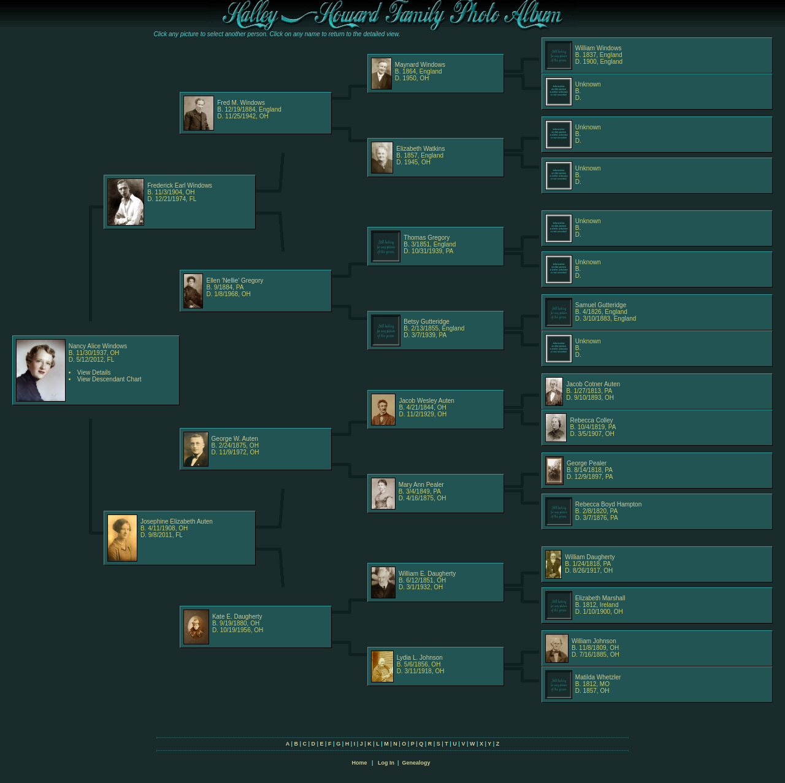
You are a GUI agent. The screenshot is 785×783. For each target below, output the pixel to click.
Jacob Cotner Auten (593, 384)
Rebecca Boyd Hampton (608, 504)
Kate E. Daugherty (237, 616)
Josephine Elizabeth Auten (176, 521)
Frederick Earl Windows (179, 185)
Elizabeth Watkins (420, 148)
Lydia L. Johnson (420, 657)
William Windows (598, 48)
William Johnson (594, 641)
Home (359, 763)
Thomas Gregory (427, 237)
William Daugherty (590, 557)
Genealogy (416, 763)
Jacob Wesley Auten (426, 400)
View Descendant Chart (109, 379)
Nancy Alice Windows (98, 346)
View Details (94, 372)
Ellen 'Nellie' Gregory (234, 280)
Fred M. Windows (241, 102)
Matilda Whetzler (598, 677)
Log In (386, 763)
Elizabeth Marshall (600, 598)
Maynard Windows (420, 64)
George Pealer (587, 463)
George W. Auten (235, 438)
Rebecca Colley (591, 420)
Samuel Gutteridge (600, 305)
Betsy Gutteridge (426, 321)
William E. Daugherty (427, 573)
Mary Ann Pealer (421, 484)
